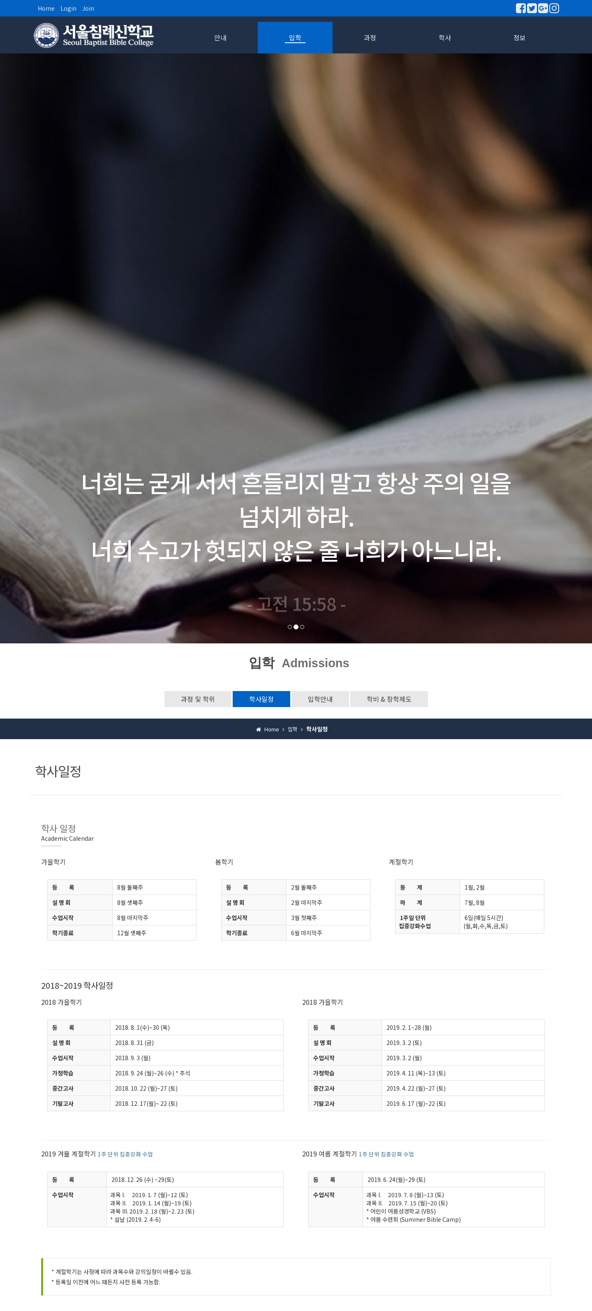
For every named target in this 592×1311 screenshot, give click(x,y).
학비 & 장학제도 (389, 699)
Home (46, 8)
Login (68, 8)
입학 (295, 37)
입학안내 (320, 699)
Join (88, 8)
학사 (445, 37)
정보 (519, 37)
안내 (220, 37)
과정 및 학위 (198, 699)
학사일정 (261, 699)
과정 (370, 37)
